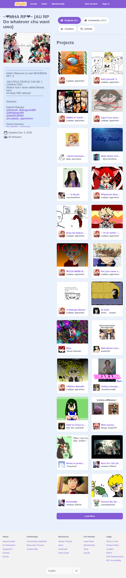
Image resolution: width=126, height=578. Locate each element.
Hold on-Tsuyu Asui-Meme (76, 425)
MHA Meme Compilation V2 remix (111, 348)
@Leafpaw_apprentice (19, 118)
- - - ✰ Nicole (72, 194)
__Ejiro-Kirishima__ (110, 159)
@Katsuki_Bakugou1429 (21, 110)
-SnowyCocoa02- (108, 389)
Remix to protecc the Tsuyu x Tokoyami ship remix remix (76, 463)
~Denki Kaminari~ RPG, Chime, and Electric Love (76, 156)
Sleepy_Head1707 (109, 428)
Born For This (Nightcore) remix (111, 463)
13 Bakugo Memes (75, 310)
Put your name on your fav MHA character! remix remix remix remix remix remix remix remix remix (111, 271)
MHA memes (107, 425)
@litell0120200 (15, 115)
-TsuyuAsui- (71, 466)
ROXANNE (71, 502)
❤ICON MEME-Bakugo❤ (76, 271)
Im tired (105, 310)
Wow (68, 348)
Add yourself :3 (109, 79)
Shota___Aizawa (108, 313)
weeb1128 (105, 351)
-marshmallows (73, 197)
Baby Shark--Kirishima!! (111, 156)
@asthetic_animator (18, 127)
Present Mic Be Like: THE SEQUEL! (111, 502)
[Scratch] (20, 4)
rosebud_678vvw (108, 466)
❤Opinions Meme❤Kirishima (111, 194)
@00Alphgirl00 (15, 113)
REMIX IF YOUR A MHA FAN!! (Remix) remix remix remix (76, 117)
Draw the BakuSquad (76, 233)
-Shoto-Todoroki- (73, 351)
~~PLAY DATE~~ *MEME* (111, 233)
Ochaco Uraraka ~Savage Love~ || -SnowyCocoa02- (111, 386)
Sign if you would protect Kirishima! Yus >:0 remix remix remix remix (111, 117)
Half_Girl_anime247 (75, 428)
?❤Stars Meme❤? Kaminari (76, 386)
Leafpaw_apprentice (75, 81)
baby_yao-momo (73, 159)
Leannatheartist (108, 505)
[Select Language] (63, 571)
